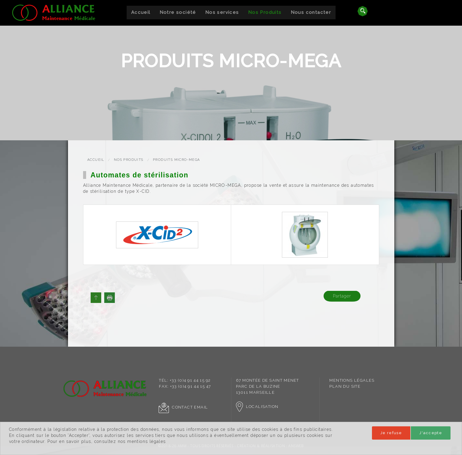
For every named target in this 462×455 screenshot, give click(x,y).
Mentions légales (351, 380)
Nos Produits (265, 12)
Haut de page (96, 297)
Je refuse (391, 433)
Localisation (257, 406)
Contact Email (183, 407)
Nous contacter (311, 12)
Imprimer (109, 297)
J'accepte (430, 433)
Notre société (178, 12)
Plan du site (344, 386)
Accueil (140, 12)
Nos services (222, 12)
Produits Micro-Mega (176, 160)
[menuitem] (141, 12)
